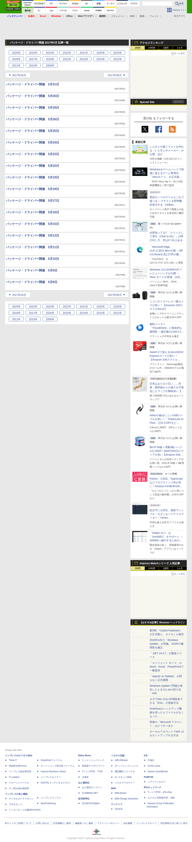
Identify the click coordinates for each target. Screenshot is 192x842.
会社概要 (127, 823)
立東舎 (85, 777)
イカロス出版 (117, 755)
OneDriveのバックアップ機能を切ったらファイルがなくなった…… (167, 712)
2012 (117, 59)
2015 (67, 59)
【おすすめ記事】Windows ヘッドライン (162, 622)
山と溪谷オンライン (92, 787)
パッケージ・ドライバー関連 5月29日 (32, 107)
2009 (50, 65)
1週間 (166, 48)
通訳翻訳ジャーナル (125, 771)
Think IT (13, 760)
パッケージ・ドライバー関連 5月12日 (32, 235)
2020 (100, 52)
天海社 (151, 760)
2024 (33, 52)
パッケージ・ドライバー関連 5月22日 (32, 165)
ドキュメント (118, 16)
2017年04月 (19, 75)
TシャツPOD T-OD (92, 771)
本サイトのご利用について (18, 823)
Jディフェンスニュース (126, 766)
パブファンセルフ (157, 781)
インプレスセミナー (51, 777)
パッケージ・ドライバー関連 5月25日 (32, 130)
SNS (132, 16)
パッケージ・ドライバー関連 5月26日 (32, 119)
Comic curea (154, 766)
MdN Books (120, 793)
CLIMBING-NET (90, 793)
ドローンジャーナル (19, 782)
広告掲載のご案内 (62, 823)
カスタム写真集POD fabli (161, 797)
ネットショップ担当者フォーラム (57, 766)
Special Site (147, 102)
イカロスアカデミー (125, 782)
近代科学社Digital (90, 803)
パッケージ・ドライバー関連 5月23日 (32, 154)
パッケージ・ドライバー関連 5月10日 (32, 258)
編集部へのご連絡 (84, 823)
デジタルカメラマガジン (21, 798)
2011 (16, 65)
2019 (117, 52)
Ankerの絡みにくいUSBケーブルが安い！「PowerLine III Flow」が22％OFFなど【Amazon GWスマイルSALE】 (166, 423)
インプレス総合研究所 (20, 771)
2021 (84, 52)
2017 (33, 59)
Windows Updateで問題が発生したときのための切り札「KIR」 (166, 689)
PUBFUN (148, 777)
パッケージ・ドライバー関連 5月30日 (32, 96)
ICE (146, 755)
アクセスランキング (151, 42)
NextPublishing (48, 803)
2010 (33, 65)
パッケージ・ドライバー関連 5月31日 (32, 84)
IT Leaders (14, 777)
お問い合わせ (42, 823)
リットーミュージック (93, 760)
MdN (113, 788)
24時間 (151, 48)
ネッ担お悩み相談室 (19, 788)
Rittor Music (84, 755)
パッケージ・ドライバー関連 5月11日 (32, 247)
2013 (100, 59)
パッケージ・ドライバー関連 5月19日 (32, 177)
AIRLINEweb (121, 760)
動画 (142, 16)
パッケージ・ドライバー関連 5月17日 (32, 200)
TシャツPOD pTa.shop (160, 792)
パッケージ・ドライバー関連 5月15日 (32, 223)
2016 (50, 59)
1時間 (138, 48)
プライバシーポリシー (108, 823)
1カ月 (180, 48)
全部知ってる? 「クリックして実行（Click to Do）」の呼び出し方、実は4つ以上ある (166, 236)
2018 (16, 59)
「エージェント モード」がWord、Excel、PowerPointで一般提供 (167, 666)
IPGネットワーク (152, 787)
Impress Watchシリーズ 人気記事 (160, 563)
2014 (84, 59)
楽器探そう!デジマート (93, 766)
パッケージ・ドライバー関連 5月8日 (31, 282)
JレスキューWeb (123, 777)
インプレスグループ (146, 823)
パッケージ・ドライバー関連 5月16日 (32, 212)
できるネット (15, 804)
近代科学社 (83, 798)
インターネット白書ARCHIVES (24, 810)
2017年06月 (115, 75)
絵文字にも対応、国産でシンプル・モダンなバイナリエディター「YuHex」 (167, 514)
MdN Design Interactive (126, 798)
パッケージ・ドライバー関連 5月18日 (32, 189)
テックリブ (116, 804)
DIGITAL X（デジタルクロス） (56, 782)
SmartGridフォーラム (51, 760)
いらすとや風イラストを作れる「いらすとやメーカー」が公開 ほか (167, 150)
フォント (154, 16)
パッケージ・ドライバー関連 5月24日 (32, 142)
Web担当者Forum (18, 766)
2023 (50, 52)
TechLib (118, 809)
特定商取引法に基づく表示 (174, 823)
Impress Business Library (53, 771)
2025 (16, 52)
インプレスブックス (51, 797)
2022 (67, 52)
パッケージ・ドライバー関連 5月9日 (31, 270)
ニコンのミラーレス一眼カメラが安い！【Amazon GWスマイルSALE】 (167, 305)
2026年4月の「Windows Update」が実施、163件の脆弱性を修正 (167, 643)
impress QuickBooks (158, 771)
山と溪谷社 (83, 782)
